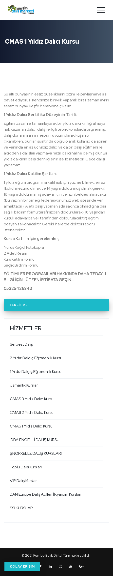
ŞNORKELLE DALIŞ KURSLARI (36, 453)
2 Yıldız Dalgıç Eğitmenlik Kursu (36, 358)
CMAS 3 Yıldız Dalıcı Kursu (32, 398)
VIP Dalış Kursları (24, 480)
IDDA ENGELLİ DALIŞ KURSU (34, 439)
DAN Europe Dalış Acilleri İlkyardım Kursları (45, 494)
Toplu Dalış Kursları (26, 467)
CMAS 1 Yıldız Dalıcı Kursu (31, 426)
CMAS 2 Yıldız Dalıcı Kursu (32, 412)
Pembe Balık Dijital (47, 555)
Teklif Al (18, 305)
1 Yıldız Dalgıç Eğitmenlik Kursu (35, 371)
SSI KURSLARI (22, 508)
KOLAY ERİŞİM (22, 566)
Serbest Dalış (21, 344)
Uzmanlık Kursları (24, 385)
